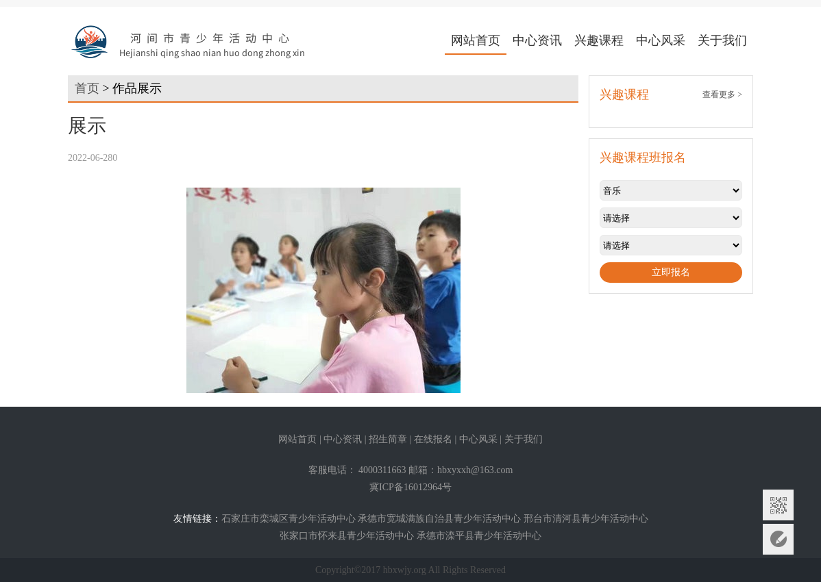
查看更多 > (722, 94)
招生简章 (388, 439)
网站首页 (475, 40)
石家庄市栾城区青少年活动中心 (288, 519)
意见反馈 (778, 539)
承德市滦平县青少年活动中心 (479, 536)
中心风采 (660, 40)
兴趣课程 (599, 40)
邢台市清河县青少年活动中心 (586, 519)
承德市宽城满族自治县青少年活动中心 (439, 519)
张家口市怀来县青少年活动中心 (347, 536)
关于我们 (722, 40)
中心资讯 (537, 40)
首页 (87, 88)
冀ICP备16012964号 (410, 487)
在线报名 (433, 439)
